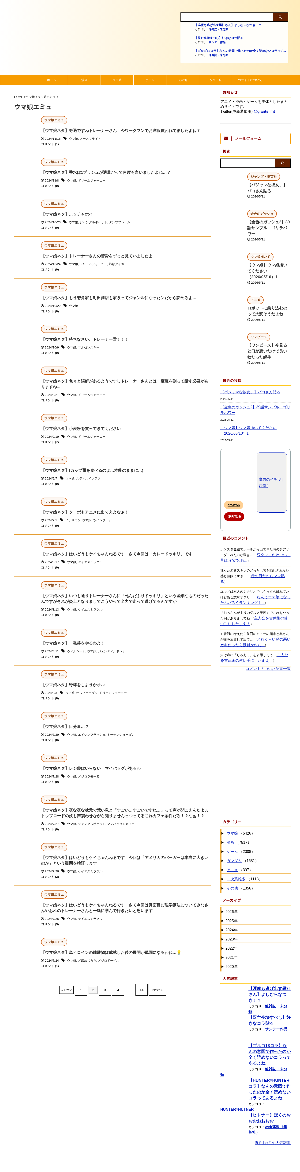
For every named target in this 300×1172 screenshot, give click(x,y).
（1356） (240, 858)
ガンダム (234, 830)
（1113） (243, 848)
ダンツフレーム (123, 223)
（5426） (240, 803)
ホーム (51, 80)
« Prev (72, 1000)
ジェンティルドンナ (115, 658)
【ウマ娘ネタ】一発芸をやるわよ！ (71, 650)
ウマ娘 (117, 80)
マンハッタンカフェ (124, 833)
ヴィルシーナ (77, 658)
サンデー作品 (217, 42)
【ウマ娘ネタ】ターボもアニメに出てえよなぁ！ (82, 517)
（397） (239, 839)
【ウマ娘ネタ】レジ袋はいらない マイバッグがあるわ (88, 777)
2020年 (231, 936)
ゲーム (149, 80)
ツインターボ (105, 525)
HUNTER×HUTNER (235, 1071)
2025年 (231, 890)
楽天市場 (234, 492)
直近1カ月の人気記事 (273, 1104)
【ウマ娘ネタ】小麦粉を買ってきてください (78, 433)
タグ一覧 (216, 80)
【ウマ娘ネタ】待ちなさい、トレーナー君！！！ (82, 342)
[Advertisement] (255, 713)
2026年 (231, 881)
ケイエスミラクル (92, 567)
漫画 (84, 80)
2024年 (231, 899)
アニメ (232, 839)
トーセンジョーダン (124, 742)
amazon (234, 480)
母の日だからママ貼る (267, 551)
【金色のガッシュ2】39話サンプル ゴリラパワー (254, 385)
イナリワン (73, 525)
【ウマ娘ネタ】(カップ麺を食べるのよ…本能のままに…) (89, 475)
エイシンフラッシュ (93, 742)
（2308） (240, 821)
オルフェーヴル (88, 700)
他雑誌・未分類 (218, 29)
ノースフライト (91, 139)
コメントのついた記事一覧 (268, 638)
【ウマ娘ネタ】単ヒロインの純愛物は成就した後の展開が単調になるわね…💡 (107, 964)
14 (139, 1000)
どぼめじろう (88, 972)
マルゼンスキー (90, 350)
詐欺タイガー (121, 266)
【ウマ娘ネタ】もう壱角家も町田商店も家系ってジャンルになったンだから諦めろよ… (114, 300)
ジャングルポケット (95, 223)
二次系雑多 (236, 849)
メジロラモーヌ (90, 785)
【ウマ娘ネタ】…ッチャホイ (65, 215)
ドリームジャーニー (93, 181)
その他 (182, 80)
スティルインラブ (90, 483)
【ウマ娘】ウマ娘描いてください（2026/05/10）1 (245, 405)
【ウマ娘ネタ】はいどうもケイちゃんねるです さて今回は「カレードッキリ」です (112, 559)
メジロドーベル (111, 972)
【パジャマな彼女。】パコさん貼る (246, 367)
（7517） (238, 812)
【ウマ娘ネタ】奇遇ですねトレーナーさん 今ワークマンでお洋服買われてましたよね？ (116, 131)
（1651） (242, 830)
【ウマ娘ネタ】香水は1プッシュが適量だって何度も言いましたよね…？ (102, 173)
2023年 (231, 909)
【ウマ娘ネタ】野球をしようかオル (71, 692)
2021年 (231, 927)
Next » (153, 1000)
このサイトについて (248, 80)
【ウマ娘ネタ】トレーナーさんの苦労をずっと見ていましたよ (93, 258)
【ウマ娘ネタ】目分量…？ (63, 734)
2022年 (231, 918)
